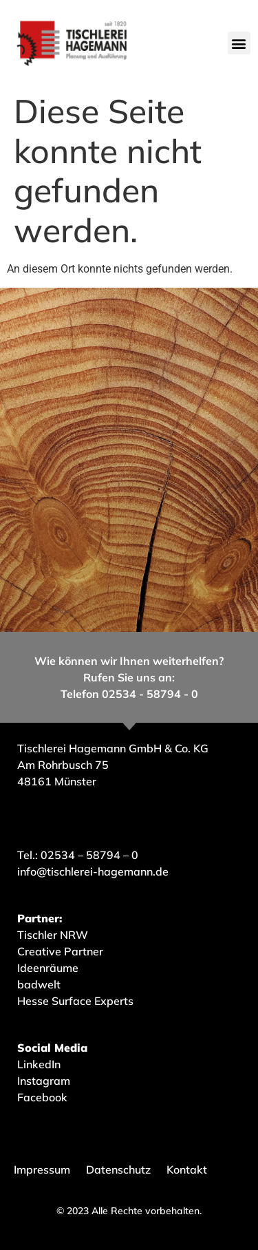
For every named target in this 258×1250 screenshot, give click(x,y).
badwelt (39, 984)
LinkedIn (39, 1064)
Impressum (42, 1169)
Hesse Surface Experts (75, 1001)
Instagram (43, 1081)
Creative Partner (60, 951)
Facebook (42, 1097)
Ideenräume (49, 968)
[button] (239, 43)
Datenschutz (118, 1169)
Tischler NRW (52, 935)
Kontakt (186, 1169)
